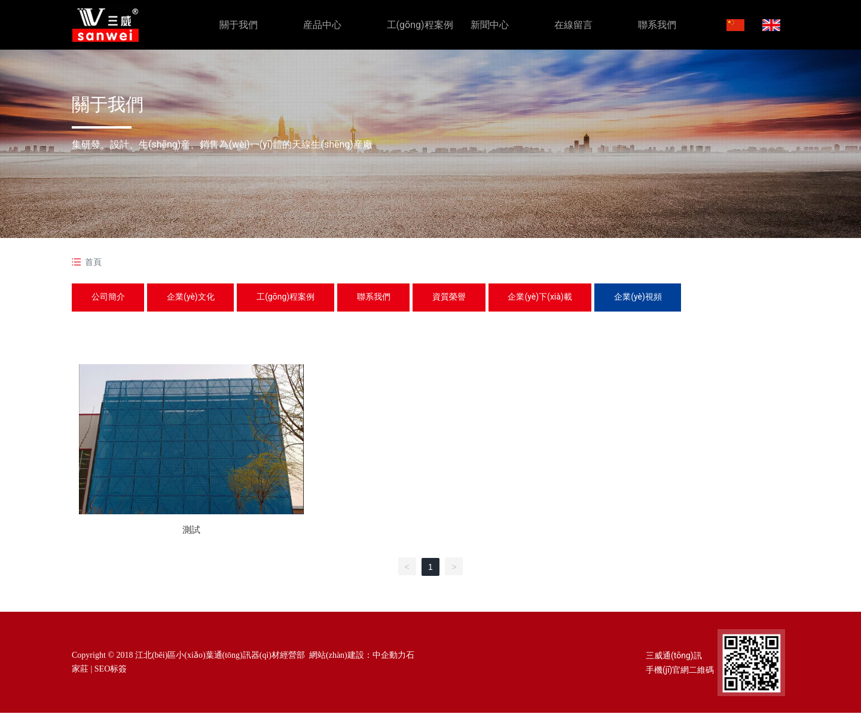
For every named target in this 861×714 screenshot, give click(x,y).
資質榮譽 (461, 297)
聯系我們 (383, 297)
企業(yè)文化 (195, 297)
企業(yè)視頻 (656, 297)
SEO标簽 (110, 669)
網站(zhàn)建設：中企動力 (357, 656)
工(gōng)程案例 (293, 297)
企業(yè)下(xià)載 (555, 297)
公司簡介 (109, 297)
